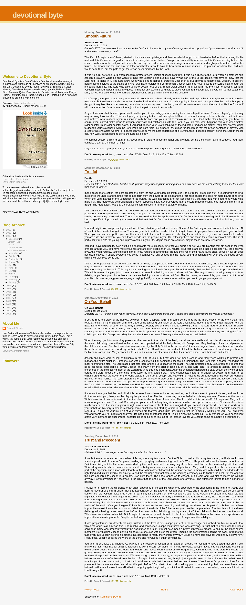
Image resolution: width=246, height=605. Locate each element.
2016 (9, 288)
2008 (9, 313)
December (14, 239)
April (11, 273)
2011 (9, 304)
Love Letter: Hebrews (14, 182)
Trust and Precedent (102, 440)
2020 (9, 229)
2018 (9, 236)
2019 (9, 232)
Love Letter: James (24, 103)
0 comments (125, 159)
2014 (9, 294)
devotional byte (37, 15)
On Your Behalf (98, 301)
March (12, 276)
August (12, 262)
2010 (9, 307)
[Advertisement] (22, 47)
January (13, 282)
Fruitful (91, 171)
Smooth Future (98, 36)
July (11, 265)
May (11, 271)
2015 (9, 291)
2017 (9, 285)
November (14, 253)
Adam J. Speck (14, 328)
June (11, 268)
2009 (9, 310)
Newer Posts (92, 589)
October (13, 256)
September (14, 259)
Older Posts (236, 589)
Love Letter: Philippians (15, 179)
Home (164, 589)
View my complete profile (16, 351)
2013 (9, 298)
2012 (9, 301)
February (13, 279)
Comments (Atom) (110, 596)
